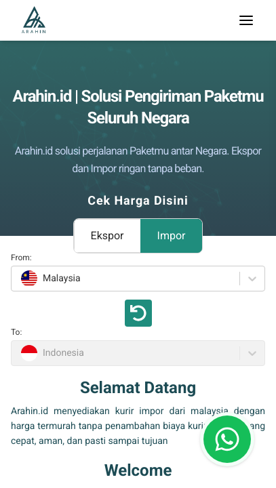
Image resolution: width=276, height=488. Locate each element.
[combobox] (19, 278)
